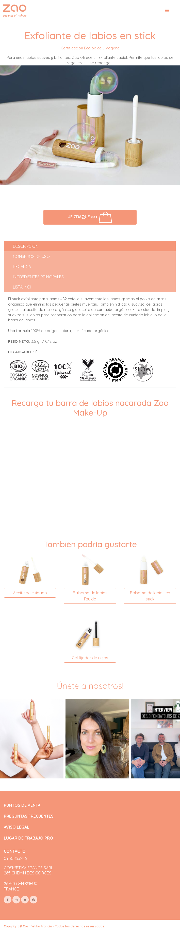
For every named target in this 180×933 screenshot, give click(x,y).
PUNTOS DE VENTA (22, 805)
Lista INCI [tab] (22, 287)
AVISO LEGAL (16, 827)
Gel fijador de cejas (90, 657)
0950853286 (15, 858)
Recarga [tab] (22, 266)
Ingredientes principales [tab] (38, 276)
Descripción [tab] (25, 246)
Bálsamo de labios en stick (150, 595)
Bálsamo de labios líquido (90, 595)
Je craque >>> (90, 217)
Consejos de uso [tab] (31, 256)
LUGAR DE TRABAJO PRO (28, 838)
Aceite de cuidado (30, 592)
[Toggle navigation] (167, 10)
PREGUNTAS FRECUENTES (29, 816)
